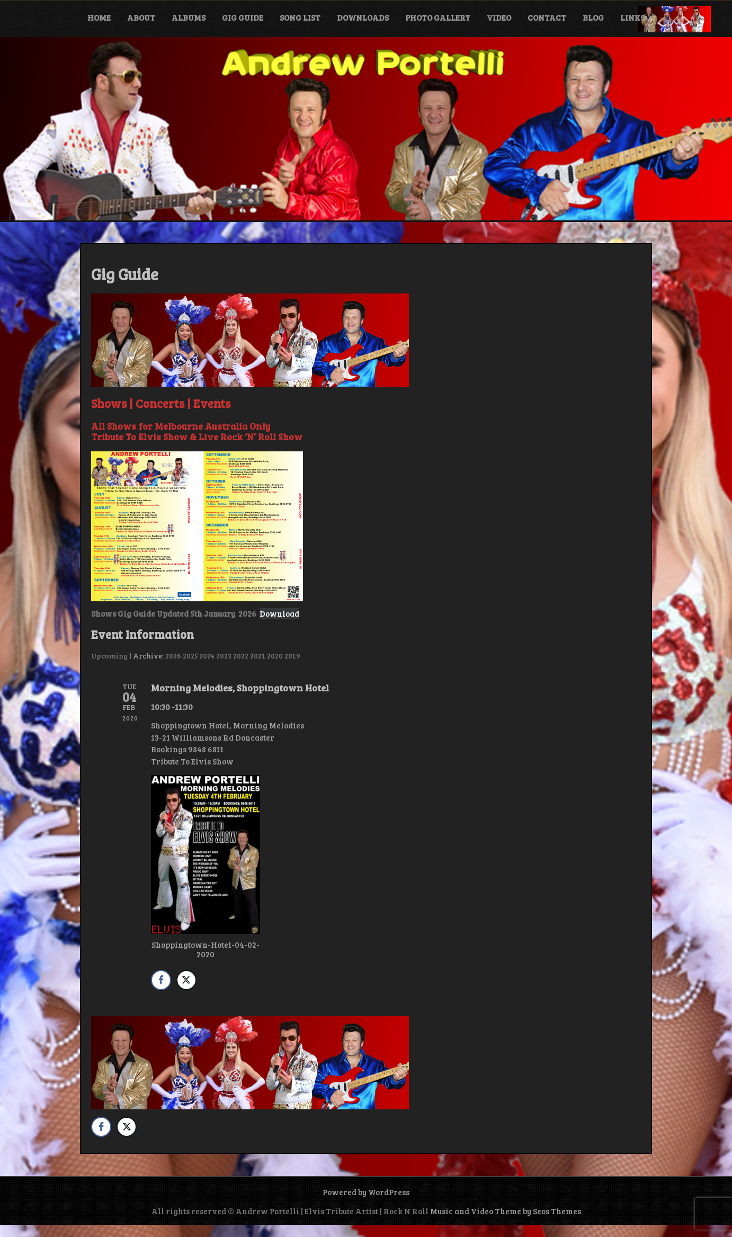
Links (632, 17)
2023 (223, 656)
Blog (593, 17)
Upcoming (109, 656)
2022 (240, 656)
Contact (547, 17)
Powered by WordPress (366, 1192)
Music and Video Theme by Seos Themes (505, 1211)
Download (279, 613)
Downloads (363, 17)
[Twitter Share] (186, 980)
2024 (207, 656)
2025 (190, 656)
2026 (173, 656)
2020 (275, 656)
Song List (300, 17)
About (141, 17)
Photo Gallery (437, 17)
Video (499, 17)
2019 (292, 656)
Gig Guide (242, 17)
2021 (257, 656)
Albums (189, 17)
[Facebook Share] (161, 980)
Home (99, 17)
